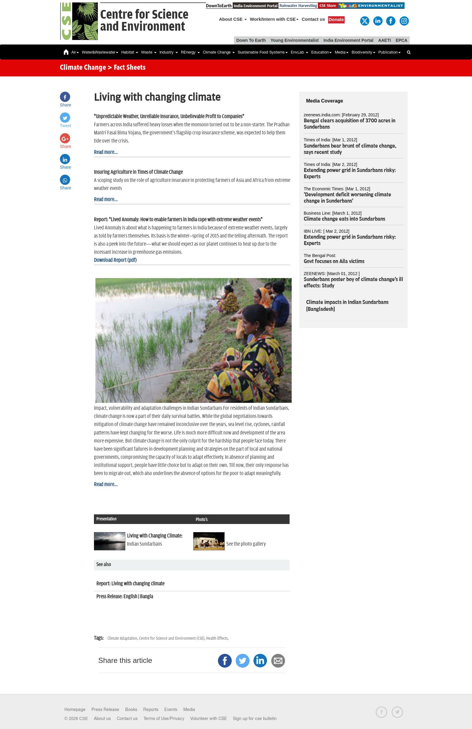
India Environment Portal (349, 40)
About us (102, 718)
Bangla (146, 597)
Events (170, 709)
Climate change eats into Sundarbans (344, 219)
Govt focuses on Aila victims (334, 262)
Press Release (105, 709)
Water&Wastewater (100, 52)
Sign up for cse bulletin (255, 718)
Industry (169, 52)
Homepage (74, 709)
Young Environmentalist (295, 40)
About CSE (233, 19)
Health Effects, (217, 638)
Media (342, 52)
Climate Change (219, 52)
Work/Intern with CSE (274, 19)
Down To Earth (251, 40)
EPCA (401, 40)
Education (321, 52)
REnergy (190, 52)
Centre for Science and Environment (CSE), (172, 638)
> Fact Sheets (126, 68)
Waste (149, 52)
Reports (150, 709)
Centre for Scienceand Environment (144, 21)
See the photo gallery (246, 544)
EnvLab (299, 52)
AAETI (384, 40)
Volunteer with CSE (208, 718)
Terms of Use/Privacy (164, 718)
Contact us (313, 19)
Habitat (129, 52)
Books (131, 709)
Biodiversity (363, 52)
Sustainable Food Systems (263, 52)
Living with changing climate (137, 584)
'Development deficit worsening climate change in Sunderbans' (347, 198)
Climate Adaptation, (123, 638)
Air (75, 52)
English (130, 597)
